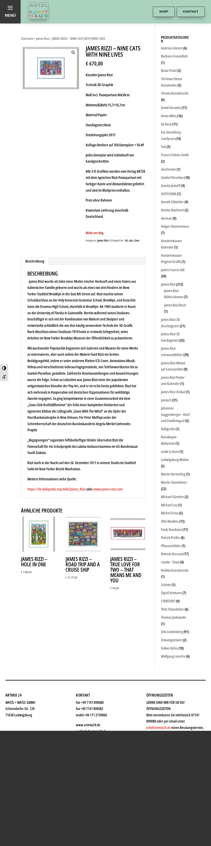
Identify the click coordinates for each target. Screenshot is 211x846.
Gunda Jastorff (171, 185)
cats (131, 240)
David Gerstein (171, 107)
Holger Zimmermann (175, 226)
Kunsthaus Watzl (59, 757)
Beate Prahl (169, 70)
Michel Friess (169, 512)
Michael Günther (172, 496)
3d (126, 240)
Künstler (44, 801)
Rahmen (44, 831)
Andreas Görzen (172, 48)
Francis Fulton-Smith (175, 154)
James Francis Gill (172, 269)
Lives (136, 240)
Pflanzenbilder (171, 545)
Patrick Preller (170, 537)
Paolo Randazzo (171, 529)
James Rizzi (43, 38)
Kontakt (190, 11)
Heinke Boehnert (172, 210)
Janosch (166, 400)
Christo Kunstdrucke (175, 93)
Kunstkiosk (48, 787)
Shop (163, 11)
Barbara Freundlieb (174, 56)
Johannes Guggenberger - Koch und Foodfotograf (175, 414)
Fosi (163, 146)
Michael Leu (169, 504)
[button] (73, 52)
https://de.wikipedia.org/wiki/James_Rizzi (56, 489)
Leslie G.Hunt (170, 451)
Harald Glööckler (172, 201)
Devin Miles (169, 115)
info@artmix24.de (136, 814)
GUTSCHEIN (168, 193)
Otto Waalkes (170, 521)
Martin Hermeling (173, 474)
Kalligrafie (168, 428)
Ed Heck (166, 124)
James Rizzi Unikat (173, 391)
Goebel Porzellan (172, 177)
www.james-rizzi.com (108, 489)
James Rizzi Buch (175, 305)
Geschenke (49, 816)
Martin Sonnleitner (174, 482)
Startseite (27, 38)
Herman (166, 218)
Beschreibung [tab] (34, 261)
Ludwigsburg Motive (175, 459)
